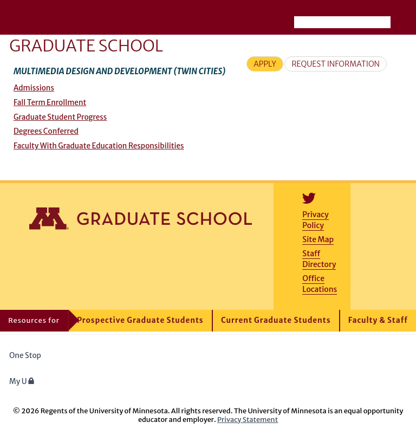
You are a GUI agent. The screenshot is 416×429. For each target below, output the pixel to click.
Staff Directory (319, 259)
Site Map (318, 239)
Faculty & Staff (378, 320)
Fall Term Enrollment (50, 102)
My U (22, 381)
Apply (264, 64)
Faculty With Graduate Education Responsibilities (99, 146)
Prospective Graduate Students (140, 320)
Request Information (335, 64)
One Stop (25, 355)
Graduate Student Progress (60, 117)
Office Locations (319, 284)
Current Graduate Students (276, 320)
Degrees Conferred (46, 131)
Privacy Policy (315, 220)
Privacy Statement (247, 419)
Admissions (34, 88)
